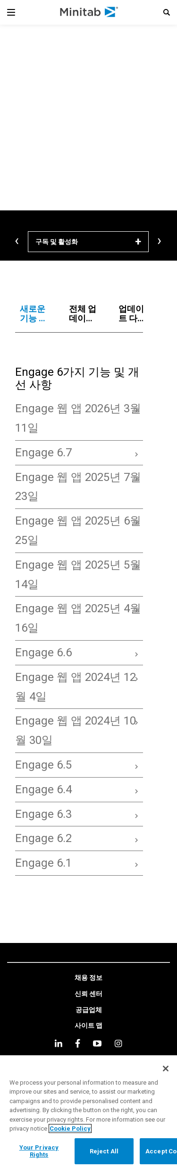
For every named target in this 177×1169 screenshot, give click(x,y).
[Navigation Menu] (11, 12)
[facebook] (77, 1043)
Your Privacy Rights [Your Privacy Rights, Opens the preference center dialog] (39, 1151)
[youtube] (97, 1043)
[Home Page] (89, 12)
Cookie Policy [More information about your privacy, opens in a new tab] (70, 1128)
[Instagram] (118, 1043)
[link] (88, 978)
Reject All (104, 1151)
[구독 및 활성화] (88, 242)
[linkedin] (58, 1043)
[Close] (165, 1068)
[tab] (35, 314)
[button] (166, 12)
